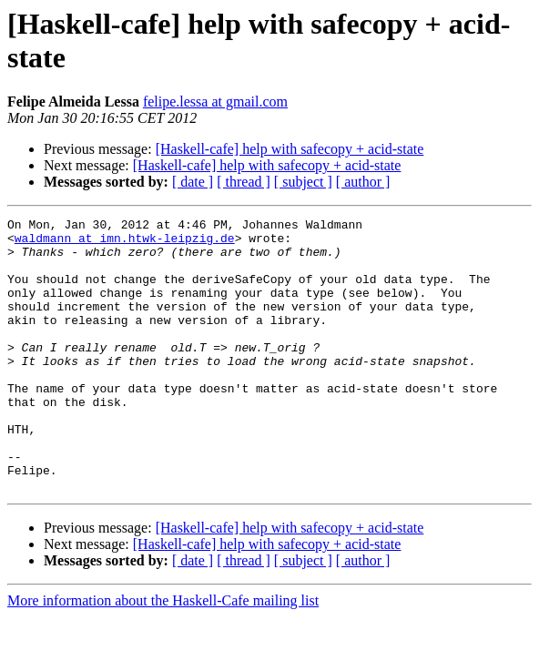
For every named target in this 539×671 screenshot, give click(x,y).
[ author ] (363, 181)
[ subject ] (303, 181)
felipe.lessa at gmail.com (215, 101)
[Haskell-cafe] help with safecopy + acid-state (290, 149)
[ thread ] (243, 181)
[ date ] (192, 181)
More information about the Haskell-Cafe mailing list (163, 655)
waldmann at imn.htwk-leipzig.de (125, 243)
